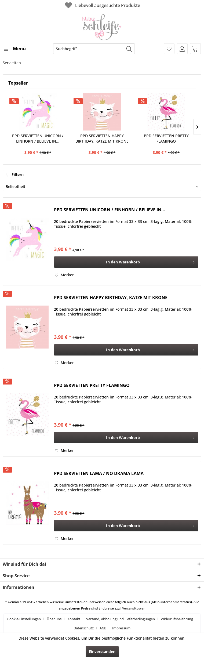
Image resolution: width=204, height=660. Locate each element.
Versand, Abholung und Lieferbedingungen (120, 619)
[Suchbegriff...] (94, 48)
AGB (103, 628)
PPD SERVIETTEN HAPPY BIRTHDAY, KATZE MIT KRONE (102, 138)
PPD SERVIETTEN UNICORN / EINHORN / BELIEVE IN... (37, 138)
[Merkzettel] (169, 48)
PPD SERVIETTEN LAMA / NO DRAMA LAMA (99, 473)
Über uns (54, 619)
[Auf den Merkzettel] (65, 275)
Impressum (121, 628)
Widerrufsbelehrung (177, 619)
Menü (14, 48)
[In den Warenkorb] (126, 262)
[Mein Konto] (182, 48)
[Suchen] (129, 48)
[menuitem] (14, 48)
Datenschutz (84, 628)
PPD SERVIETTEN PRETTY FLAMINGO (166, 138)
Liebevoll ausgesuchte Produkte (102, 5)
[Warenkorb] (195, 48)
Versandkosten (133, 608)
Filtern (15, 174)
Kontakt (73, 619)
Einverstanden (102, 651)
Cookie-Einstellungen (24, 619)
